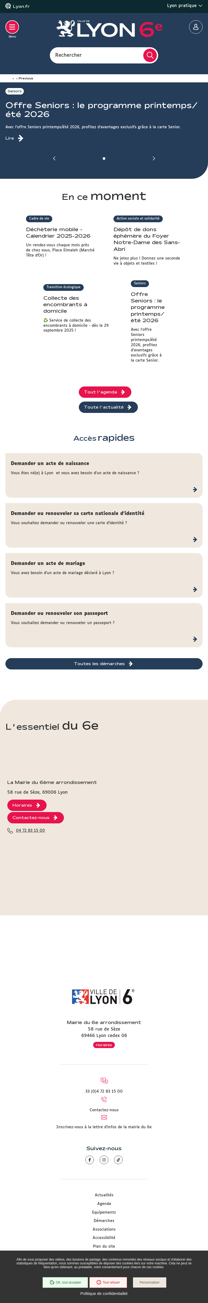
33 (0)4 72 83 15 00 (104, 1091)
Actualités (104, 1195)
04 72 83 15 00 (30, 938)
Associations (104, 1229)
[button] (54, 158)
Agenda (104, 1204)
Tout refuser (107, 1283)
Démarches (104, 1221)
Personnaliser (150, 1283)
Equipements (104, 1212)
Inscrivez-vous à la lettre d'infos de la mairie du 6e (104, 1127)
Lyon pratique (185, 5)
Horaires (104, 1045)
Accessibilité (104, 1238)
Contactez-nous (104, 1110)
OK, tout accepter (64, 1283)
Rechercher (68, 55)
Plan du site (104, 1246)
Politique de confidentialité (104, 1293)
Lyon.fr (21, 6)
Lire (9, 138)
